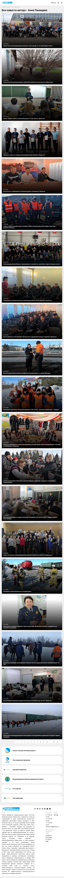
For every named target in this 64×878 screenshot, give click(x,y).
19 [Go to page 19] (53, 742)
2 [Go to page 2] (21, 742)
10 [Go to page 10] (47, 742)
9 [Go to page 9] (43, 742)
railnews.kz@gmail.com (52, 826)
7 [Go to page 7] (37, 742)
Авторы (9, 7)
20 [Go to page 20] (57, 742)
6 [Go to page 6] (34, 742)
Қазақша (53, 2)
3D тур (56, 815)
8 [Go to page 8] (40, 742)
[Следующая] (60, 742)
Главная (4, 7)
